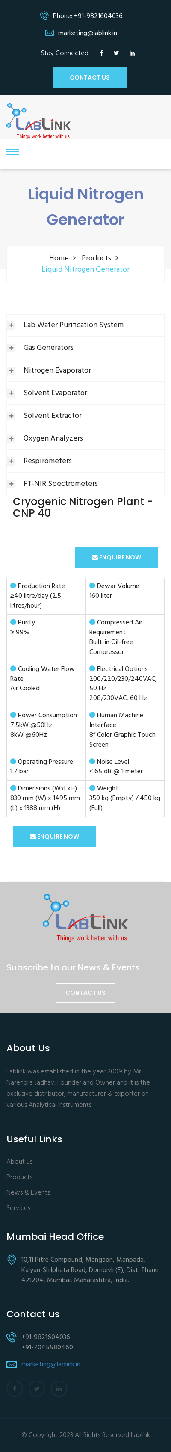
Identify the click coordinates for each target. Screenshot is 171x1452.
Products (96, 258)
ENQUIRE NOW (116, 557)
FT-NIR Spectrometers (61, 484)
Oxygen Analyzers (53, 438)
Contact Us (85, 992)
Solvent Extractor (53, 416)
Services (18, 1208)
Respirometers (48, 461)
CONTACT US (90, 77)
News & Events (28, 1193)
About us (19, 1162)
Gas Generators (49, 348)
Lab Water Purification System (74, 325)
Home (59, 258)
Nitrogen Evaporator (57, 370)
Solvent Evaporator (55, 393)
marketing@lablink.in (50, 1365)
